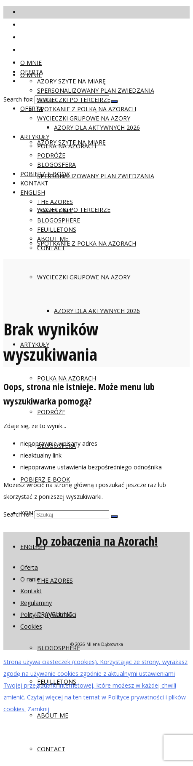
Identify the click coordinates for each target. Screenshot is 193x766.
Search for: (18, 99)
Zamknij (38, 709)
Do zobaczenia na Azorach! (96, 541)
